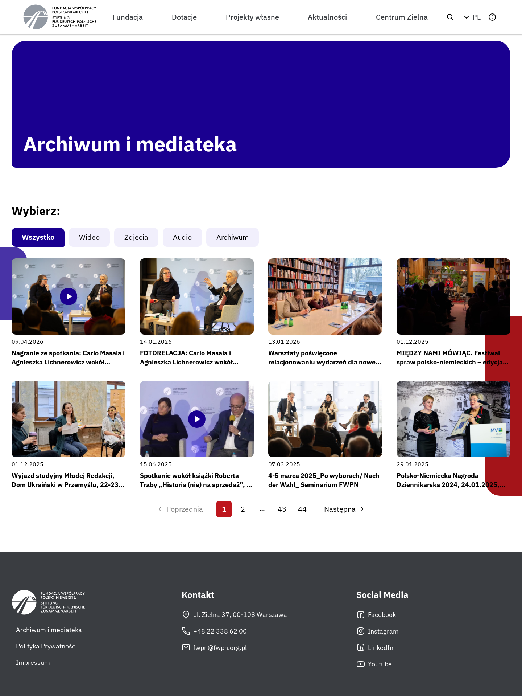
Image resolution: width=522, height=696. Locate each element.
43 (282, 509)
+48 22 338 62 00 (214, 631)
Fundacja (127, 17)
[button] (471, 17)
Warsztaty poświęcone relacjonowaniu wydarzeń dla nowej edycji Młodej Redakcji (322, 362)
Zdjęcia (136, 237)
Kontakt (198, 595)
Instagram (377, 631)
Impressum (33, 662)
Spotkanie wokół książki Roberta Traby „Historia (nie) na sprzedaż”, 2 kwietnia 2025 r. (195, 484)
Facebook (376, 614)
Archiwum (232, 237)
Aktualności (327, 17)
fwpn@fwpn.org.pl (214, 647)
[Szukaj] (450, 17)
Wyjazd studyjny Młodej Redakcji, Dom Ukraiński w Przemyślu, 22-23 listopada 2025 (65, 484)
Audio (182, 237)
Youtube (374, 664)
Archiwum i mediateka (49, 630)
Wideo (89, 237)
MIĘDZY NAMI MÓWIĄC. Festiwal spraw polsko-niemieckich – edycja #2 (450, 362)
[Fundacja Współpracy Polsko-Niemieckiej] (59, 17)
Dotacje (184, 17)
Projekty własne (252, 17)
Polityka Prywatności (46, 646)
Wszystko (38, 237)
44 (302, 509)
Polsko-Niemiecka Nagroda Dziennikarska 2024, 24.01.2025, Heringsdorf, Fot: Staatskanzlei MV (449, 484)
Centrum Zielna (402, 17)
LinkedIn (374, 647)
